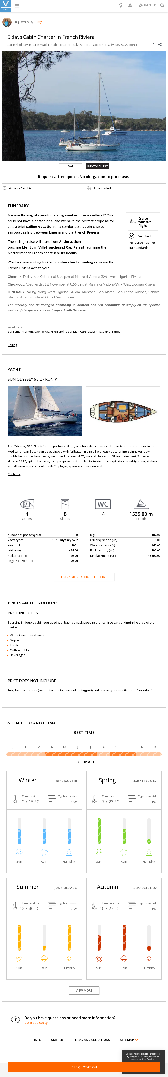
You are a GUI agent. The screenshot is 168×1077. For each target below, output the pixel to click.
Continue (14, 474)
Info (37, 1040)
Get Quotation (84, 1067)
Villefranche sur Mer (64, 331)
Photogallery (97, 166)
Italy (76, 45)
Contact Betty (36, 1022)
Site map (127, 1040)
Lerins (96, 331)
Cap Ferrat (41, 331)
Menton (27, 331)
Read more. (152, 1059)
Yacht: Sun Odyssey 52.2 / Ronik (115, 45)
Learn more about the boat (84, 577)
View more (84, 990)
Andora (85, 45)
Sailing (12, 345)
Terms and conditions (91, 1040)
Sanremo (14, 331)
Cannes (85, 331)
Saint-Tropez (111, 331)
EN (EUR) (147, 5)
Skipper (57, 1040)
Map (70, 166)
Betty (38, 22)
